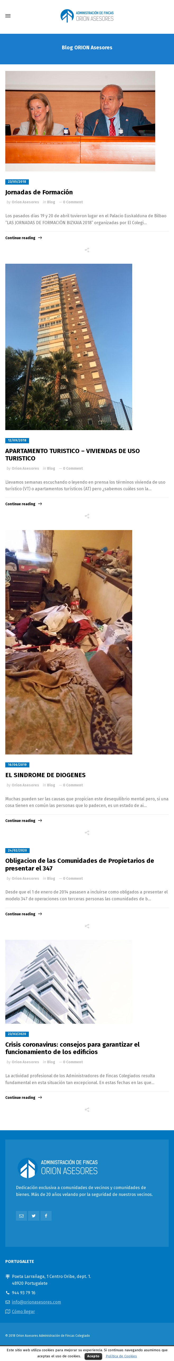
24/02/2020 (17, 850)
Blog (51, 202)
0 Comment (73, 202)
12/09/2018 (17, 440)
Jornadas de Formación (39, 192)
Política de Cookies (121, 1356)
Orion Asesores (25, 202)
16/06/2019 (17, 765)
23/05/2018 (17, 182)
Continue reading (20, 238)
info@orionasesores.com (36, 1302)
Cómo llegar (23, 1311)
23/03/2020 (17, 1034)
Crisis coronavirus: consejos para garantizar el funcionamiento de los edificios (72, 1048)
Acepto (93, 1356)
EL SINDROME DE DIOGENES (45, 775)
